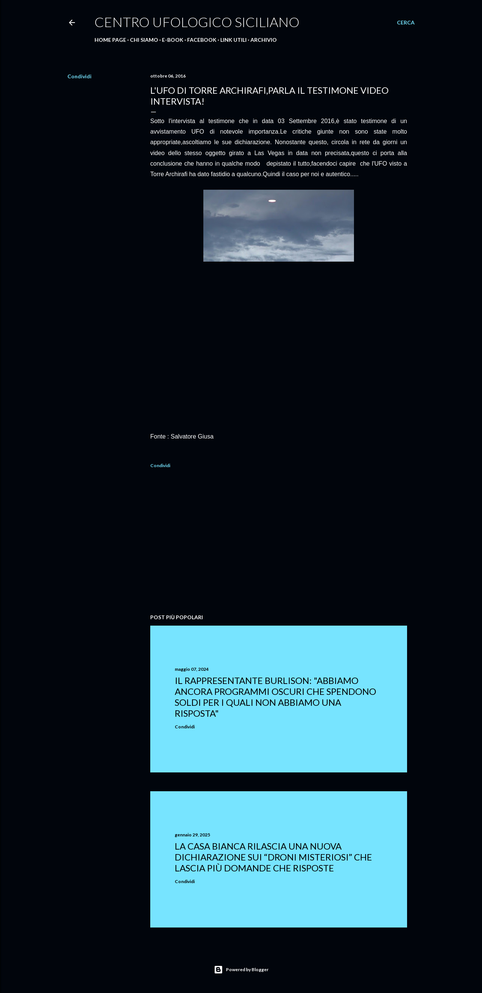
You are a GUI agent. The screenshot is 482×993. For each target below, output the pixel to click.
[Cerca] (406, 23)
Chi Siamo (144, 40)
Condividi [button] (79, 76)
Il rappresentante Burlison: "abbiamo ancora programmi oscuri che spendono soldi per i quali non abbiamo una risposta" (275, 697)
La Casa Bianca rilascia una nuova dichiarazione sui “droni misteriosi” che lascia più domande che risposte (273, 857)
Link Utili (233, 40)
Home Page (110, 40)
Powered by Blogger (241, 969)
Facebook (202, 40)
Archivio (263, 40)
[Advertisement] (278, 542)
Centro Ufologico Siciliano (197, 22)
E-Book (172, 40)
